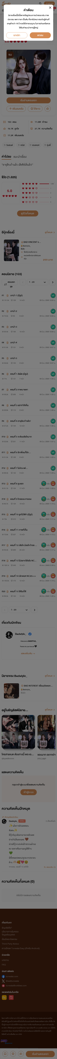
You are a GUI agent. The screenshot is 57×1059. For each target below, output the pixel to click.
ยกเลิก (16, 35)
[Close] (50, 7)
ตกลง (40, 35)
